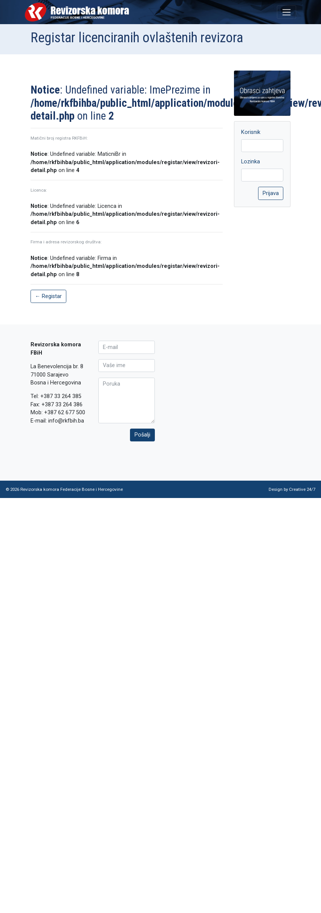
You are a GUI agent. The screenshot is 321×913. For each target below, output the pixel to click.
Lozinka (250, 161)
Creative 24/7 (302, 489)
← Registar (48, 296)
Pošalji (142, 435)
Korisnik (250, 132)
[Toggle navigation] (286, 12)
